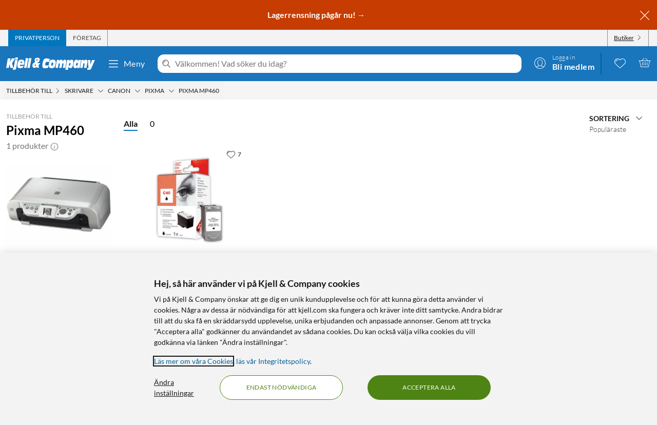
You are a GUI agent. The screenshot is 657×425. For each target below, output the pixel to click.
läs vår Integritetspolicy (273, 361)
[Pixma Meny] (171, 91)
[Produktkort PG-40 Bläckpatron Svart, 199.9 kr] (189, 200)
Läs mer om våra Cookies (193, 361)
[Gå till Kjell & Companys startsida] (53, 63)
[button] (54, 146)
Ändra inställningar (174, 387)
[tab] (37, 38)
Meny (126, 63)
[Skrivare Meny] (100, 91)
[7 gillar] (233, 154)
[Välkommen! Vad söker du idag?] (346, 63)
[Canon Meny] (137, 91)
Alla (131, 123)
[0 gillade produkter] (620, 62)
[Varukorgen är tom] (644, 62)
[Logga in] (564, 62)
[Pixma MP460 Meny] (222, 91)
